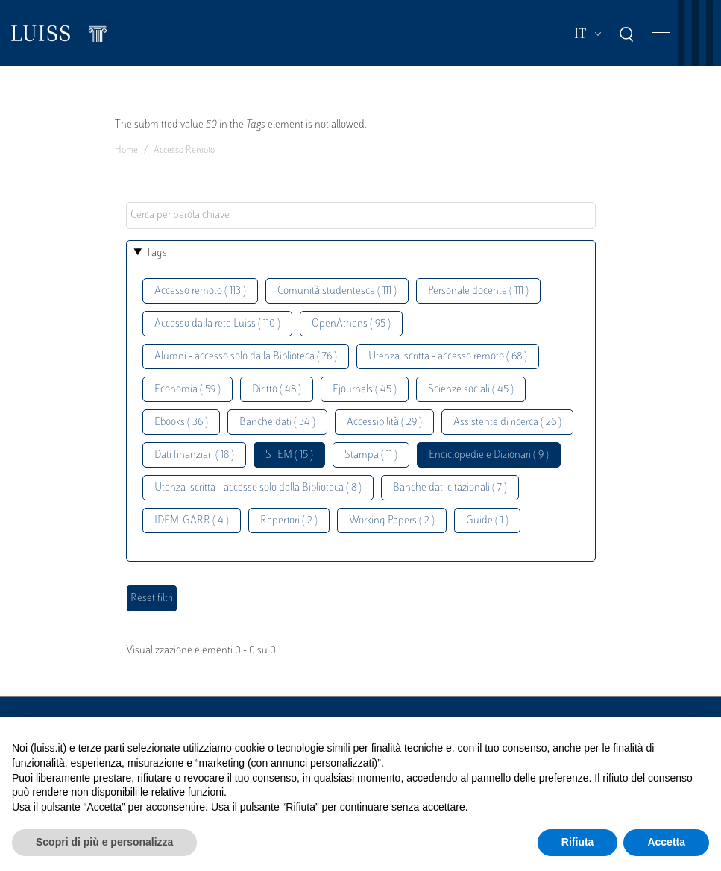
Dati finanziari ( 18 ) (194, 455)
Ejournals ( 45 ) (365, 389)
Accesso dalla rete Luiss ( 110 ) (217, 324)
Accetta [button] (666, 842)
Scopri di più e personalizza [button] (104, 842)
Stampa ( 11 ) (370, 455)
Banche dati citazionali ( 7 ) (450, 488)
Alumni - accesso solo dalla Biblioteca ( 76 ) (245, 356)
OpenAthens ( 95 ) (351, 324)
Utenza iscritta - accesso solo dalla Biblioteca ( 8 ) (258, 488)
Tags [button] (156, 253)
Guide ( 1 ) (487, 520)
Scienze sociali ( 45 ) (471, 389)
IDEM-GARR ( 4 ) (191, 520)
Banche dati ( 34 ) (277, 422)
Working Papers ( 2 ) (392, 520)
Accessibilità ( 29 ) (384, 422)
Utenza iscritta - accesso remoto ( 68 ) (447, 356)
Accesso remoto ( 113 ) (200, 291)
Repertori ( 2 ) (289, 520)
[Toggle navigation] (661, 33)
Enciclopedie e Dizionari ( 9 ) (489, 455)
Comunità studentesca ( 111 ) (337, 291)
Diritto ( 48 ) (276, 389)
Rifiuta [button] (577, 842)
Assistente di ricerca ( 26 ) (507, 422)
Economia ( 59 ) (187, 389)
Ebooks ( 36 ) (181, 422)
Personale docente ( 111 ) (478, 291)
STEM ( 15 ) (289, 455)
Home (126, 150)
